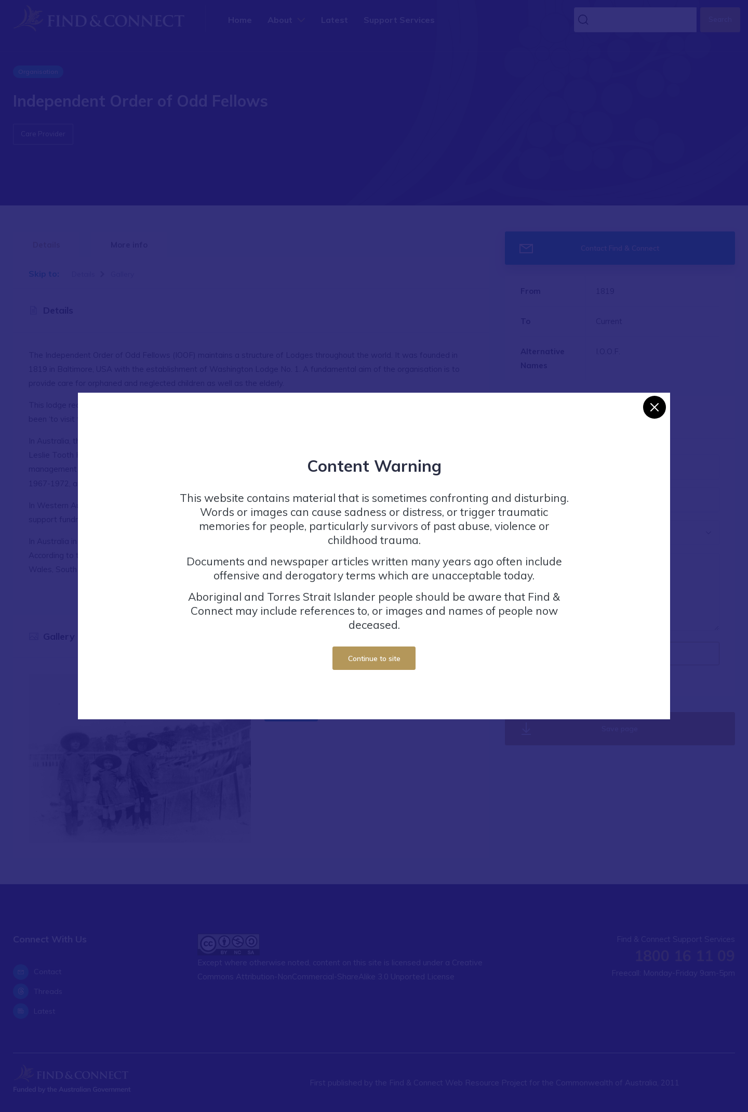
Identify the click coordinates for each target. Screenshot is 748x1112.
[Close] (654, 407)
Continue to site (374, 658)
